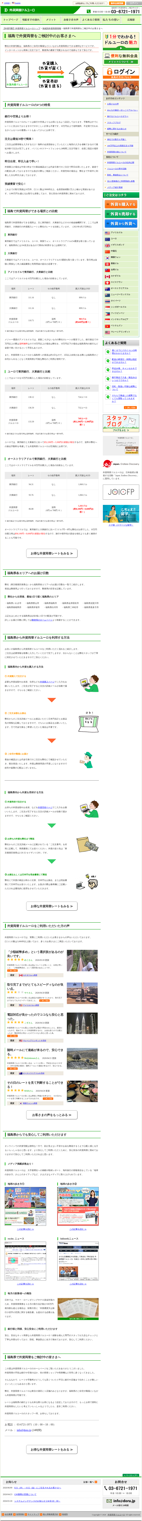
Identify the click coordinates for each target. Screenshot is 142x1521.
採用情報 (20, 1514)
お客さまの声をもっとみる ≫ (51, 1115)
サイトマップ (33, 1514)
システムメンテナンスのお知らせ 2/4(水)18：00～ (37, 1501)
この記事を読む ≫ (25, 1229)
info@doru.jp (24, 1430)
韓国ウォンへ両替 (30, 1103)
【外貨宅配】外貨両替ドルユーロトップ (21, 28)
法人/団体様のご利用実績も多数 (121, 181)
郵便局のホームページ (42, 620)
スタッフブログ (114, 122)
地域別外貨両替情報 (51, 28)
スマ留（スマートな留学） (121, 525)
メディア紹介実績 (115, 187)
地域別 (65, 1514)
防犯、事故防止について (117, 175)
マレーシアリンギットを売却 (34, 1040)
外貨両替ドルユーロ (116, 1515)
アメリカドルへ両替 (31, 1005)
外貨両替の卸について (116, 152)
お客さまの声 (113, 104)
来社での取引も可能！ (116, 139)
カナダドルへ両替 (30, 975)
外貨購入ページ (47, 682)
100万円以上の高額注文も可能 (120, 146)
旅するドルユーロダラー (117, 116)
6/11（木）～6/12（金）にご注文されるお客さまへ (37, 1488)
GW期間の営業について (25, 1494)
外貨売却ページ (45, 807)
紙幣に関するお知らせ (116, 129)
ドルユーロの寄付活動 (116, 169)
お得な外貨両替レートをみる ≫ (52, 553)
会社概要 (8, 1514)
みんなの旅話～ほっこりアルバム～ (122, 110)
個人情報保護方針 (50, 1514)
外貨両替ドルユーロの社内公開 (120, 162)
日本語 (5, 3)
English (16, 3)
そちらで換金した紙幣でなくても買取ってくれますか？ (124, 398)
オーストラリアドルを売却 (33, 1073)
